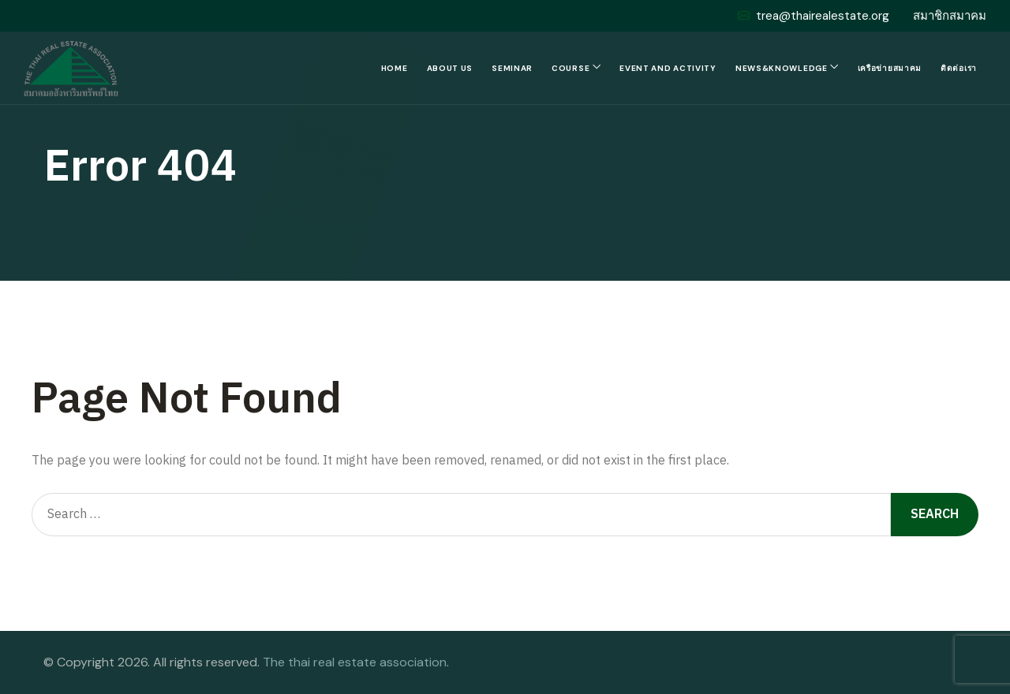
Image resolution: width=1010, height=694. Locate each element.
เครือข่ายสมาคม (890, 68)
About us (450, 68)
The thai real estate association (355, 662)
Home (394, 68)
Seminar (512, 68)
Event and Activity (667, 68)
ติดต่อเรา (959, 68)
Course (570, 68)
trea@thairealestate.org (813, 16)
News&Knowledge (781, 68)
